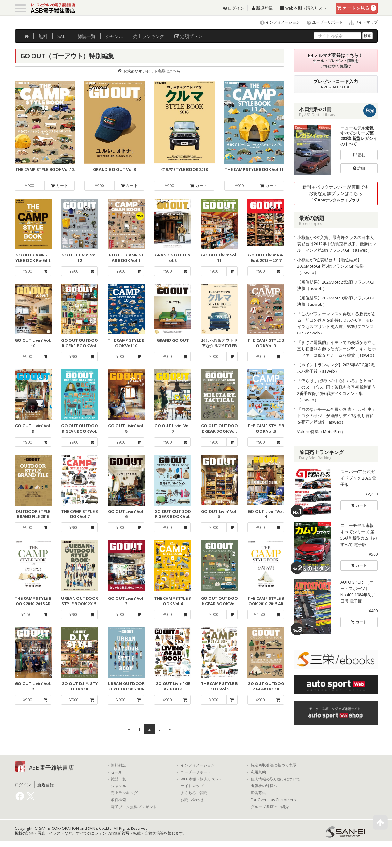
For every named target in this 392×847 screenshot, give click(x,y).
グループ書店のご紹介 (270, 806)
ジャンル (114, 36)
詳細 (359, 168)
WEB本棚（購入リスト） (202, 779)
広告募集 (258, 792)
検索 (367, 35)
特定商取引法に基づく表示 (273, 765)
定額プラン (188, 36)
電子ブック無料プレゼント (134, 806)
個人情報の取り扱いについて (275, 779)
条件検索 (118, 799)
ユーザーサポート (322, 22)
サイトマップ (361, 22)
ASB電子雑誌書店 (51, 767)
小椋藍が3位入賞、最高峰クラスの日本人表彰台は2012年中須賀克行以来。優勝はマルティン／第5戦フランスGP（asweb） (336, 243)
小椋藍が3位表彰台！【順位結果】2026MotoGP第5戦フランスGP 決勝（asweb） (330, 266)
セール (116, 772)
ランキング (148, 36)
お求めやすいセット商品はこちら (149, 71)
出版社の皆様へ (264, 785)
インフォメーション (277, 22)
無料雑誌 (118, 765)
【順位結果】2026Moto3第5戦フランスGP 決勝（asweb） (336, 301)
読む (359, 155)
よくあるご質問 (194, 792)
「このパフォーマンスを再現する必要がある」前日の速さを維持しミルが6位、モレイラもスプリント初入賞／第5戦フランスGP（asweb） (336, 323)
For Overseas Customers (273, 799)
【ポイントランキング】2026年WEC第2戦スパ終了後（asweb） (336, 368)
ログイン (233, 8)
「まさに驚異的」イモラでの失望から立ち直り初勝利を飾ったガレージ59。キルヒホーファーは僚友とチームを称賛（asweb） (336, 349)
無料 (43, 36)
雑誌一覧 (118, 779)
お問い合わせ (192, 799)
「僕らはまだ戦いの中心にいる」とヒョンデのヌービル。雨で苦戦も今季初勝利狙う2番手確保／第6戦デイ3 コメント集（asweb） (336, 390)
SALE (62, 36)
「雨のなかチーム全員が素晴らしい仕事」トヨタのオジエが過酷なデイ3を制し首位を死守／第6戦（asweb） (336, 415)
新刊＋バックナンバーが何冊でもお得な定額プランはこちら (335, 193)
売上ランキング (124, 792)
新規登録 (262, 8)
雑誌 (87, 36)
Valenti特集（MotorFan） (321, 431)
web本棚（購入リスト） (305, 8)
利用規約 (258, 772)
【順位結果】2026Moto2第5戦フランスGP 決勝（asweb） (336, 285)
